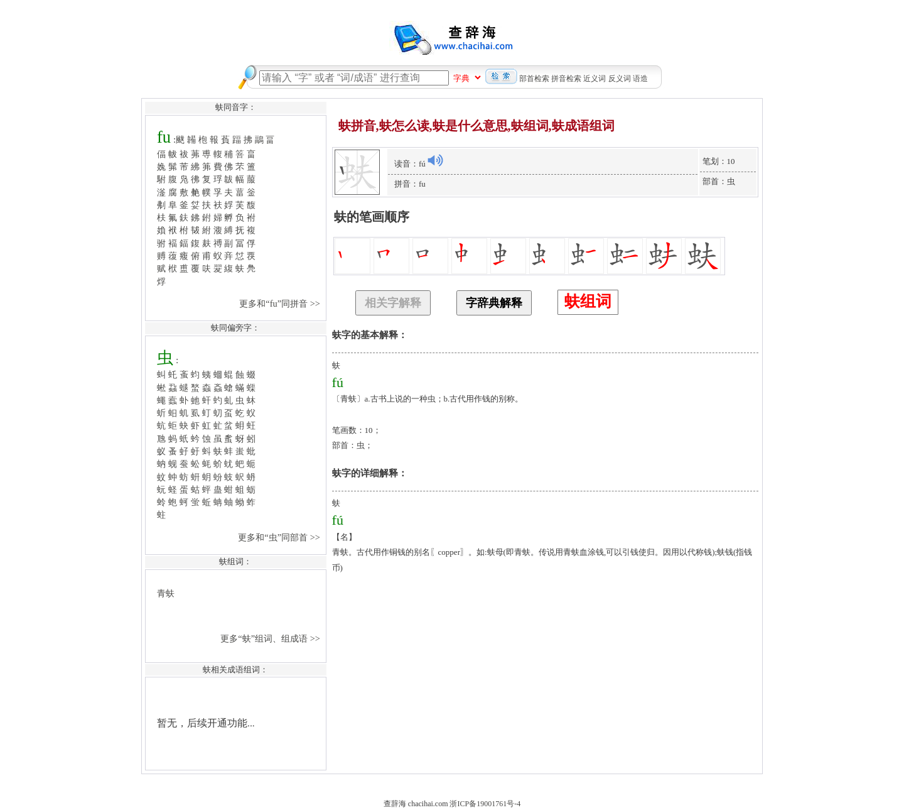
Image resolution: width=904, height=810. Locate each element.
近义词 (594, 78)
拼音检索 (566, 78)
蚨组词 (587, 301)
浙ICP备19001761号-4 (484, 803)
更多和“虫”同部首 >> (280, 537)
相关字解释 (393, 303)
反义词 (619, 78)
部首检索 (534, 78)
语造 (640, 78)
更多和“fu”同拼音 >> (280, 303)
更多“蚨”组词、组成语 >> (271, 638)
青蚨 (166, 593)
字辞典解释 (494, 303)
